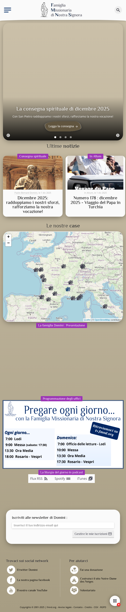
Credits (88, 607)
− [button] (8, 243)
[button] (93, 534)
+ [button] (8, 237)
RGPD (103, 607)
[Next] (117, 135)
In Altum (88, 192)
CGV (96, 607)
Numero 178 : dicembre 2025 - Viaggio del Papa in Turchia (95, 202)
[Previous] (8, 135)
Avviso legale (65, 607)
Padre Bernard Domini (26, 192)
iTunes (85, 478)
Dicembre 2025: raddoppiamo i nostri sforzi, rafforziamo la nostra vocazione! (32, 205)
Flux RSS (39, 478)
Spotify (63, 478)
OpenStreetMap (102, 320)
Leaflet (87, 320)
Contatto (78, 607)
